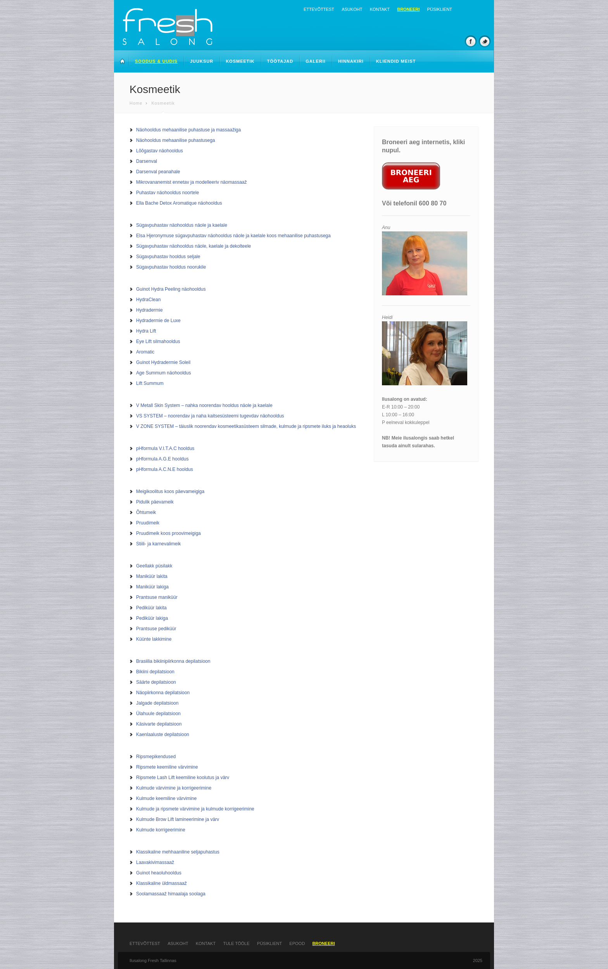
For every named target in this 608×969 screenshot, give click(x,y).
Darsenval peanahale (158, 171)
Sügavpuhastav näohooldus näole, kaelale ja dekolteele (193, 246)
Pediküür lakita (151, 607)
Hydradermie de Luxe (158, 320)
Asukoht (352, 9)
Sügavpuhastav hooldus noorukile (171, 267)
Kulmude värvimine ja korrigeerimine (173, 788)
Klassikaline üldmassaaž (161, 883)
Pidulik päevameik (155, 502)
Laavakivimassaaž (155, 862)
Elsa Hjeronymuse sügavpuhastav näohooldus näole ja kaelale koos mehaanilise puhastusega (233, 235)
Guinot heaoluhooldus (158, 873)
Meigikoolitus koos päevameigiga (170, 491)
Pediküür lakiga (152, 618)
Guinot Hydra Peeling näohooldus (171, 289)
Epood (297, 943)
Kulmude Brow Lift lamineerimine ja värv (177, 819)
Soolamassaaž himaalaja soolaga (171, 894)
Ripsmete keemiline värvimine (167, 767)
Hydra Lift (146, 331)
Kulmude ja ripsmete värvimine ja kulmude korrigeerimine (195, 809)
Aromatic (145, 352)
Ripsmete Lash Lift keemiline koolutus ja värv (182, 777)
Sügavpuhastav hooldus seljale (168, 256)
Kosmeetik (240, 61)
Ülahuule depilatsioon (158, 713)
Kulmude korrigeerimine (160, 830)
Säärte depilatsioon (156, 682)
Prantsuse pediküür (156, 628)
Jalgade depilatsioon (157, 703)
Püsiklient (439, 9)
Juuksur (201, 61)
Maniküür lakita (152, 576)
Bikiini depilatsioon (155, 671)
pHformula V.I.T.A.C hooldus (165, 448)
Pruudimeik (147, 523)
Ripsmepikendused (156, 756)
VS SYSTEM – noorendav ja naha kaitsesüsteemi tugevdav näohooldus (210, 416)
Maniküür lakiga (152, 587)
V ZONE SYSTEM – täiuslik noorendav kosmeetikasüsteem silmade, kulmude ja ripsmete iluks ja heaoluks (246, 426)
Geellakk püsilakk (154, 566)
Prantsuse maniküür (157, 597)
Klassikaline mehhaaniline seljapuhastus (177, 852)
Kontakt (380, 9)
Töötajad (280, 61)
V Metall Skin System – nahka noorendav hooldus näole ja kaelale (204, 405)
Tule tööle (236, 943)
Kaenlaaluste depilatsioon (162, 734)
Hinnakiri (351, 61)
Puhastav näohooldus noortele (167, 192)
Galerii (316, 61)
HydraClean (148, 299)
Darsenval (146, 161)
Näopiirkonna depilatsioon (163, 692)
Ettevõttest (319, 9)
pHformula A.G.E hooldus (162, 459)
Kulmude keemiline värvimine (166, 798)
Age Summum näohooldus (163, 373)
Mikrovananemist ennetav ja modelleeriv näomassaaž (191, 182)
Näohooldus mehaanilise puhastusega (175, 140)
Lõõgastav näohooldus (159, 150)
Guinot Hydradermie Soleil (163, 362)
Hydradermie (149, 310)
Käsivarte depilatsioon (158, 724)
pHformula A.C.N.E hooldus (164, 469)
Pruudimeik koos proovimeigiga (168, 533)
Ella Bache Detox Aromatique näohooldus (179, 203)
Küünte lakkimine (153, 639)
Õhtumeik (146, 512)
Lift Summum (150, 383)
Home (136, 103)
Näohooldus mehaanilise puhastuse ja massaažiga (188, 130)
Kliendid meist (396, 61)
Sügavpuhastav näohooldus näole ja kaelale (181, 225)
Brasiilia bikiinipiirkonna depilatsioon (173, 661)
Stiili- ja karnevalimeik (158, 544)
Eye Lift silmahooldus (158, 341)
